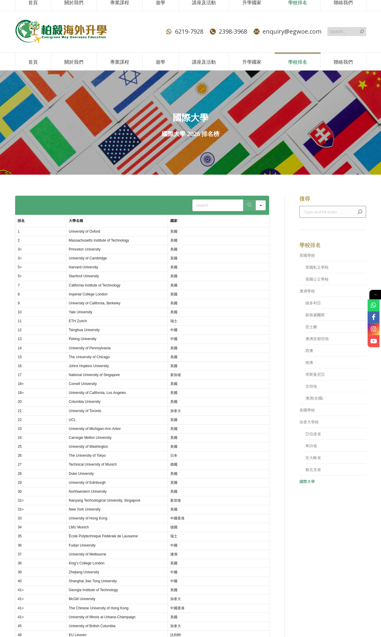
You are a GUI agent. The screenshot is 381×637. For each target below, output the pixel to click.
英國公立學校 (317, 279)
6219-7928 (184, 31)
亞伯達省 (313, 433)
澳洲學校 (307, 291)
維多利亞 (313, 303)
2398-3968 (228, 31)
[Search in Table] (217, 205)
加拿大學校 (309, 422)
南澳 (309, 362)
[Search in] (261, 205)
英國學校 (307, 255)
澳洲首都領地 (317, 338)
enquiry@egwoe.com (287, 31)
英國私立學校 (317, 267)
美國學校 (307, 410)
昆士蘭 (311, 326)
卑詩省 (311, 445)
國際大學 (307, 481)
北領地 (311, 386)
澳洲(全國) (314, 398)
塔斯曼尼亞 (315, 374)
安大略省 (313, 457)
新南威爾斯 (315, 314)
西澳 (309, 350)
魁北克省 (313, 469)
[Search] (249, 205)
